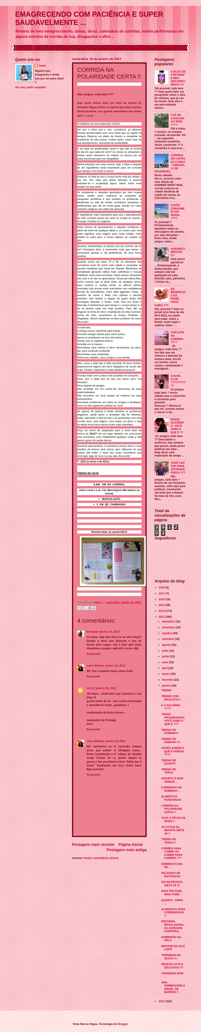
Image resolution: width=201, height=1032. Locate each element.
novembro (169, 627)
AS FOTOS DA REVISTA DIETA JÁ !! (172, 830)
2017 (162, 593)
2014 (162, 610)
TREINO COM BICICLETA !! (171, 698)
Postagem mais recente (93, 845)
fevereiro (168, 679)
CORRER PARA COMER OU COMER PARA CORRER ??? (171, 853)
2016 (162, 599)
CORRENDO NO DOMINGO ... (171, 789)
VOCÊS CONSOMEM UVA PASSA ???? (178, 212)
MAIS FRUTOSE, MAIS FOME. (171, 893)
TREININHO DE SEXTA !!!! (171, 957)
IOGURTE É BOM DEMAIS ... (172, 780)
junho (166, 656)
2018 (162, 587)
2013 (162, 616)
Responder (94, 653)
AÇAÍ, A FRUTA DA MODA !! (173, 819)
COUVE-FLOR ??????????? (178, 380)
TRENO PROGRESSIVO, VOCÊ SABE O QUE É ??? (173, 719)
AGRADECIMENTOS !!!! (178, 252)
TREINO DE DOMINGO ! (170, 732)
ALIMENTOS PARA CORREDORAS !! (173, 912)
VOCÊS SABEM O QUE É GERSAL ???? (173, 751)
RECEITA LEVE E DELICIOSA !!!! (172, 966)
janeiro (167, 685)
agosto (167, 644)
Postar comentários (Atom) (101, 858)
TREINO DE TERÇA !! (168, 841)
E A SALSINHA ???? (170, 707)
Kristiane (92, 631)
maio (165, 662)
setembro (168, 639)
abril (165, 668)
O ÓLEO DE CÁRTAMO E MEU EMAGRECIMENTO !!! (178, 78)
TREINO (166, 690)
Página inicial (130, 845)
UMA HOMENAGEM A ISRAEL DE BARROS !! (173, 987)
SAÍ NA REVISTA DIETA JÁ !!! (171, 884)
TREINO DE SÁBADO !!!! (170, 741)
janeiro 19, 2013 (115, 665)
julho (165, 650)
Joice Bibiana (95, 665)
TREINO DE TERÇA (168, 771)
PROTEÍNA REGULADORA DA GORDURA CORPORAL (172, 926)
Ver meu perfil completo (30, 87)
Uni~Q (91, 688)
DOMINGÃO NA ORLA (171, 939)
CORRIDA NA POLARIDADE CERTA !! (171, 809)
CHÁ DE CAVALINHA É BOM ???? (177, 120)
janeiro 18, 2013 (109, 631)
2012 (162, 1001)
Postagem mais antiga (127, 850)
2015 (162, 605)
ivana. (42, 65)
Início (24, 48)
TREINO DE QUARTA (168, 762)
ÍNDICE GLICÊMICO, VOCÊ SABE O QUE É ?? (177, 426)
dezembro (168, 621)
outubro (167, 633)
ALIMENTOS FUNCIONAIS (171, 798)
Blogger (123, 1024)
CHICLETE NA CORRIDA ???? (177, 337)
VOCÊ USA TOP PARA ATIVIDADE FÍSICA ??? (178, 467)
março (166, 673)
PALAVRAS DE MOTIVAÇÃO (170, 875)
